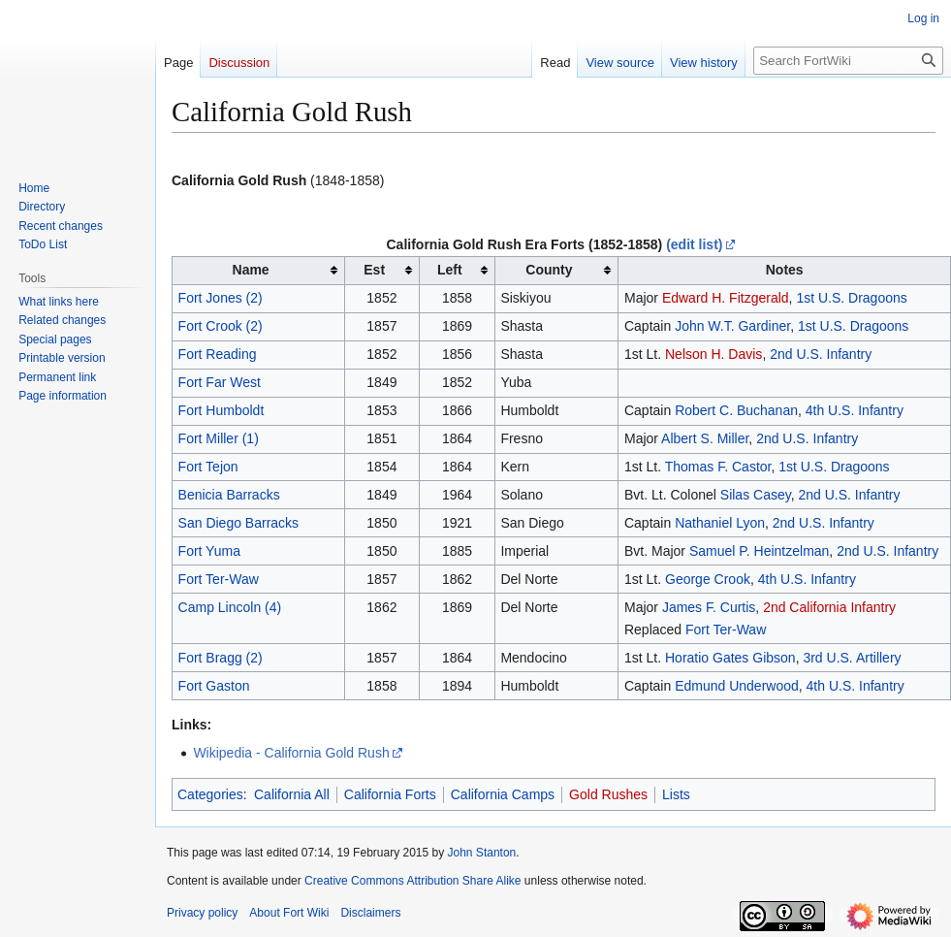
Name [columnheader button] (251, 269)
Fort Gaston (214, 686)
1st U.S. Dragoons (851, 298)
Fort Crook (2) (220, 326)
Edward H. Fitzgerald (725, 298)
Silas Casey (755, 494)
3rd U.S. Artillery (852, 657)
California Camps (503, 794)
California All (292, 794)
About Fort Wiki (289, 913)
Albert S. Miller (704, 438)
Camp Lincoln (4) (230, 607)
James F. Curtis (708, 607)
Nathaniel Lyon (720, 523)
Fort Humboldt (221, 410)
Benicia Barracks (229, 494)
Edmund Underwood (737, 686)
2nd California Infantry (829, 607)
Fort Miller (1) (218, 438)
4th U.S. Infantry (854, 410)
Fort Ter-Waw (218, 579)
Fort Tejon (208, 466)
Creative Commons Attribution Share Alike (412, 881)
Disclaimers (370, 913)
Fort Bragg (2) (220, 657)
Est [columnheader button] (374, 269)
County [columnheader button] (548, 269)
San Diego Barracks (239, 523)
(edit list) (694, 244)
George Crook (707, 579)
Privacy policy (202, 913)
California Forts (390, 794)
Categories (210, 794)
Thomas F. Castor (718, 466)
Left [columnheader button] (449, 269)
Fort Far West (219, 382)
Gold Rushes (608, 794)
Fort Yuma (209, 551)
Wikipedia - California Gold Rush (291, 752)
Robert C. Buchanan (736, 410)
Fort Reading (217, 354)
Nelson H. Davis (713, 354)
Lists (676, 794)
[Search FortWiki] (848, 61)
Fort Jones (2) (220, 298)
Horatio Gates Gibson (730, 657)
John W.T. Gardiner (732, 326)
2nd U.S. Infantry (821, 354)
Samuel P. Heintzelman (759, 551)
